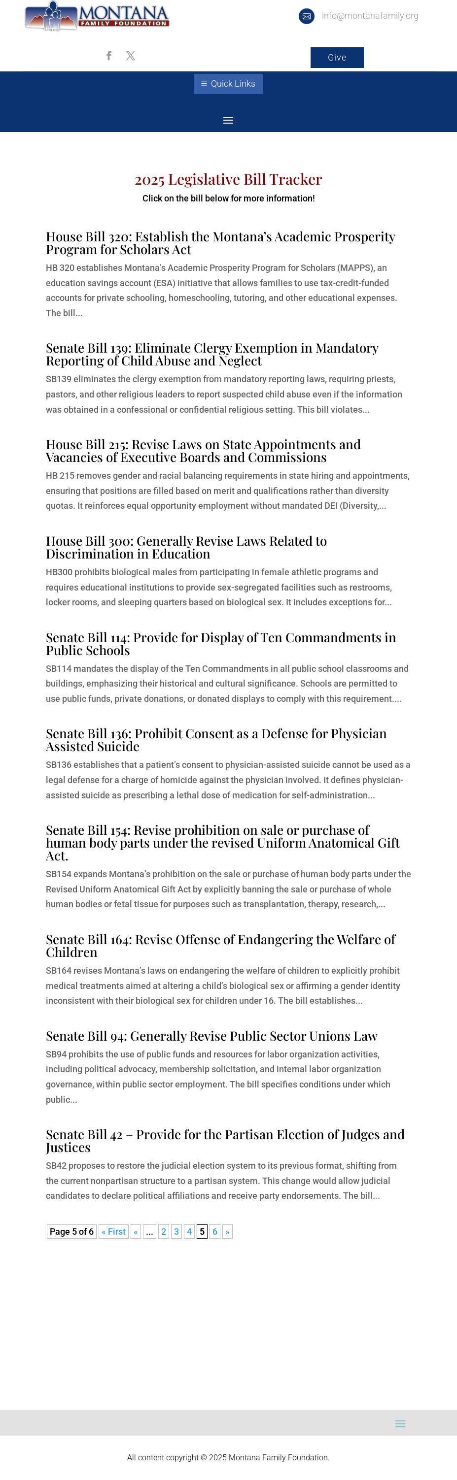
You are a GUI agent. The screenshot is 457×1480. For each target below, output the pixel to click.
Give (337, 57)
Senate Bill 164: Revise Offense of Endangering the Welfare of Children (220, 945)
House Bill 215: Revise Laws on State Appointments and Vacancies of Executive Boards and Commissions (203, 450)
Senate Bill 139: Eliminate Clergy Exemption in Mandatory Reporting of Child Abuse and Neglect (212, 354)
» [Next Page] (227, 1231)
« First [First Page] (114, 1231)
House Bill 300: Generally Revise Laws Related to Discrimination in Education (186, 547)
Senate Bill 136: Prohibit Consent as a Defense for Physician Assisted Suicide (216, 739)
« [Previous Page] (136, 1231)
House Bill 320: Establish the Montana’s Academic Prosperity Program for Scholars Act (220, 243)
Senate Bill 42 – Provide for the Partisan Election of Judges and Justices (225, 1140)
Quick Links (233, 83)
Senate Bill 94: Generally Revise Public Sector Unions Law (212, 1035)
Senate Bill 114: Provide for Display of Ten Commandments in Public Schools (221, 643)
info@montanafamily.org (370, 15)
